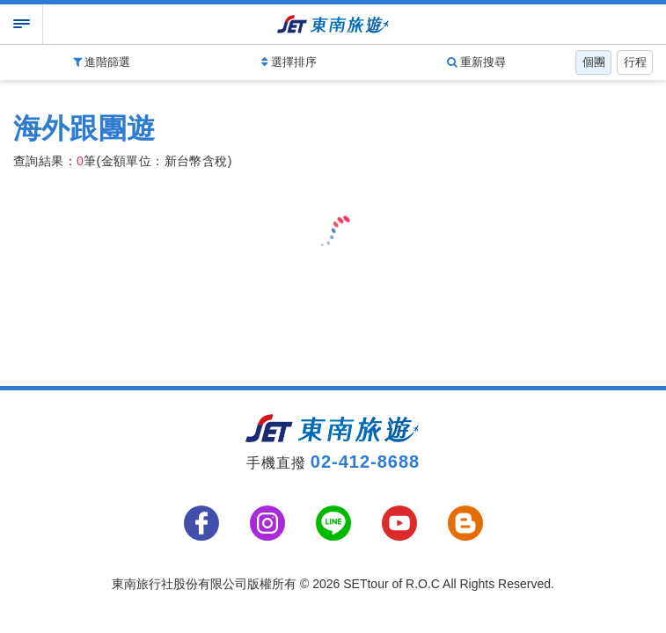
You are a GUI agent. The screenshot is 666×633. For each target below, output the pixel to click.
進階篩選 (102, 62)
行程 (635, 62)
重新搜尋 (477, 62)
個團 (593, 62)
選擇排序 (289, 62)
